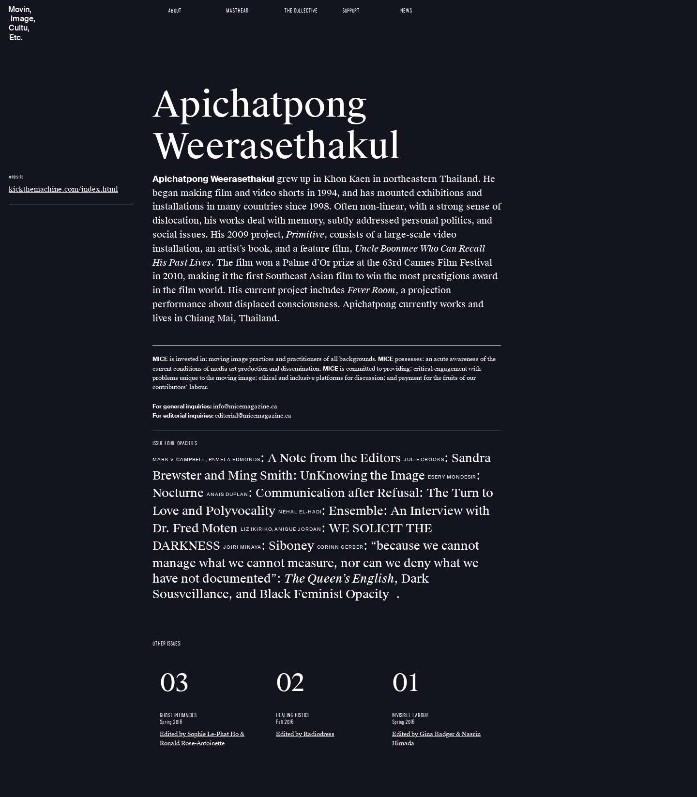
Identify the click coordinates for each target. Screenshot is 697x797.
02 (290, 683)
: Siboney (270, 546)
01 (405, 683)
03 (174, 683)
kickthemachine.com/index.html (63, 189)
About (175, 11)
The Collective (301, 11)
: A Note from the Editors (278, 458)
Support (351, 11)
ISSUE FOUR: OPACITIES (174, 443)
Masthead (237, 11)
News (406, 11)
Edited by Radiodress (305, 734)
